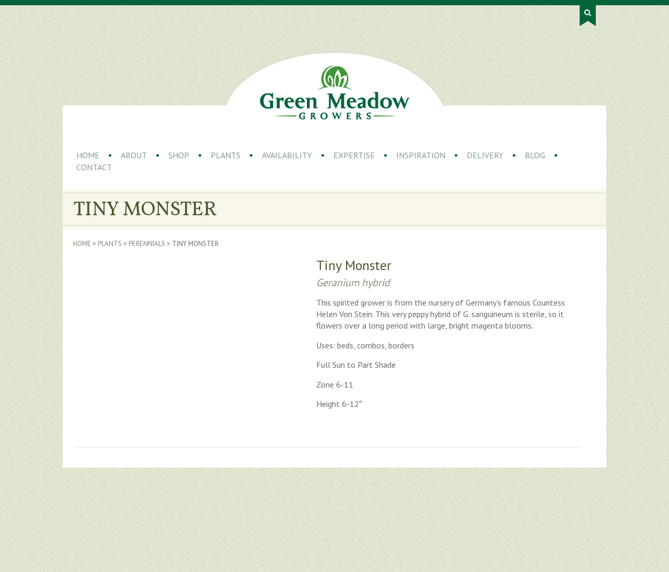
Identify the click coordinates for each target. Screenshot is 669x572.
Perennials (147, 243)
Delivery (485, 155)
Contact (94, 167)
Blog (535, 155)
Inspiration (420, 155)
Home (87, 155)
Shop (178, 155)
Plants (225, 155)
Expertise (354, 155)
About (134, 155)
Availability (287, 155)
